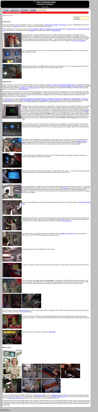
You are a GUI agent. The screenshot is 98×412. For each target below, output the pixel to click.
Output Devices (77, 18)
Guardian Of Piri (50, 29)
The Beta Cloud (56, 30)
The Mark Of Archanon (30, 100)
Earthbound (51, 98)
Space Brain (62, 25)
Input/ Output (42, 10)
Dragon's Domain (33, 87)
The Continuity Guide (46, 2)
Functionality (24, 10)
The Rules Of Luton (77, 86)
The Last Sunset (23, 89)
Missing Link (17, 26)
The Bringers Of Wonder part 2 (16, 398)
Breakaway (32, 30)
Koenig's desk (56, 395)
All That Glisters (43, 100)
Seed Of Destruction (24, 310)
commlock (35, 29)
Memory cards (6, 347)
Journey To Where (66, 86)
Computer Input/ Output (12, 12)
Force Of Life (84, 98)
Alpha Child (59, 29)
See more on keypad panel (78, 40)
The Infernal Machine (8, 100)
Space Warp (52, 332)
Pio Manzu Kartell (40, 395)
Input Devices (76, 17)
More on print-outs (66, 220)
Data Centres (14, 10)
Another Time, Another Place (63, 98)
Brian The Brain (55, 100)
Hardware (33, 10)
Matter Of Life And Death (34, 98)
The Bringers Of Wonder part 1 (58, 396)
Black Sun (42, 29)
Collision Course (71, 29)
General (6, 10)
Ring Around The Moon (52, 25)
